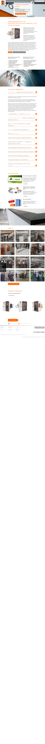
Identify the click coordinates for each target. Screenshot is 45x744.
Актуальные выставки (10, 329)
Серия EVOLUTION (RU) (13, 320)
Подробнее (26, 183)
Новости (2, 329)
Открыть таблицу (11, 295)
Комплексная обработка (27, 63)
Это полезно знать (2, 266)
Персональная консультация (19, 52)
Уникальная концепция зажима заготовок (30, 64)
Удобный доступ (26, 66)
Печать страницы (13, 323)
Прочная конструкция (12, 63)
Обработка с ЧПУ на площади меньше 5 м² (15, 64)
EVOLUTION (9, 18)
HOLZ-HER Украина (17, 329)
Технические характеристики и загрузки (3, 270)
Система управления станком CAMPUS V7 (30, 60)
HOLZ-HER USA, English (20, 13)
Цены (10, 52)
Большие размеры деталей (13, 62)
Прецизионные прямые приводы (29, 65)
